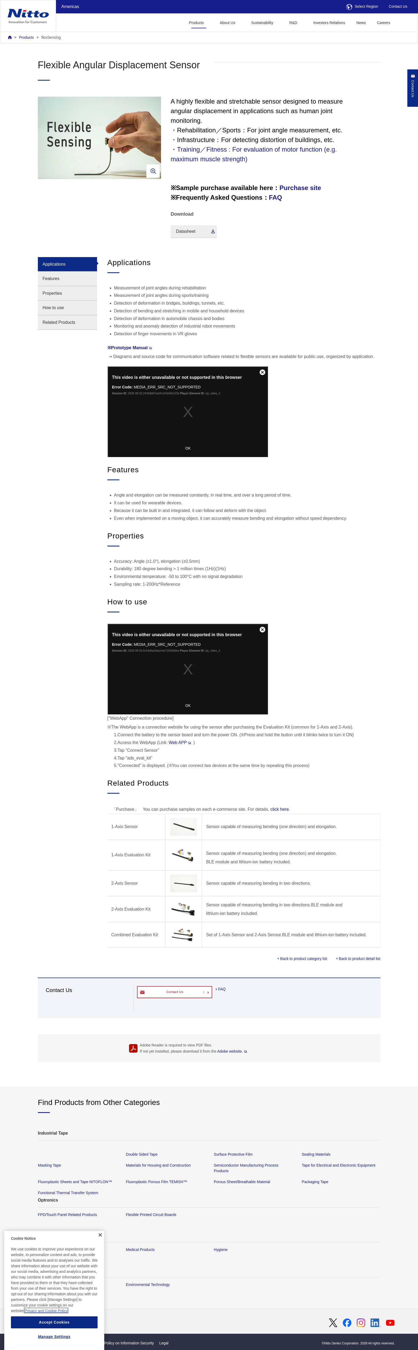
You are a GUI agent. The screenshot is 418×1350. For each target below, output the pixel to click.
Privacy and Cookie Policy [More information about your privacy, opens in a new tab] (46, 1334)
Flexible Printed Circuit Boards (151, 1215)
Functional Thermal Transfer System (68, 1193)
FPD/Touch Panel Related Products (67, 1215)
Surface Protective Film (233, 1154)
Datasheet (185, 231)
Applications (54, 264)
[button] (404, 22)
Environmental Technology (148, 1284)
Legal (163, 1343)
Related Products (59, 322)
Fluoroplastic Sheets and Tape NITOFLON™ (75, 1182)
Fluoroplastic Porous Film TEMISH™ (156, 1182)
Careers (383, 23)
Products (26, 37)
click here (279, 809)
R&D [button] (293, 23)
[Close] (100, 1259)
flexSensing (51, 37)
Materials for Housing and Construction (158, 1165)
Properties (52, 293)
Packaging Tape (315, 1182)
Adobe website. (232, 1051)
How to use (53, 307)
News (361, 23)
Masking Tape (49, 1165)
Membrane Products (55, 1249)
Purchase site (300, 187)
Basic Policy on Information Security (124, 1343)
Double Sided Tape (142, 1154)
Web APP (180, 742)
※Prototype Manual (129, 347)
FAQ (275, 197)
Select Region (362, 6)
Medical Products (140, 1249)
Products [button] (196, 23)
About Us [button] (227, 23)
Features (51, 278)
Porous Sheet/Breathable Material (242, 1182)
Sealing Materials (316, 1154)
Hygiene (221, 1249)
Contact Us (398, 6)
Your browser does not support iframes (187, 412)
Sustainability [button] (262, 23)
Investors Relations (329, 23)
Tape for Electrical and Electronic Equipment (338, 1165)
